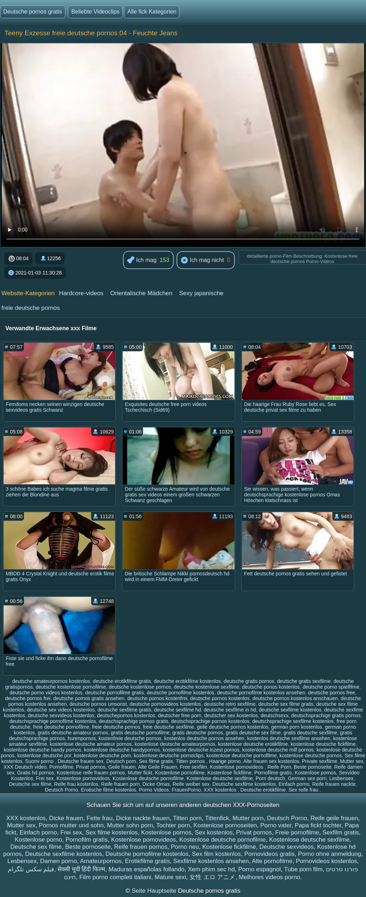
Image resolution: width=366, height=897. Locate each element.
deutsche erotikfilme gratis (122, 681)
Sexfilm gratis (340, 832)
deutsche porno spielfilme (331, 687)
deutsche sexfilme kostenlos (290, 710)
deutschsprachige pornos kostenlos (210, 721)
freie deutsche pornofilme (61, 727)
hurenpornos (82, 738)
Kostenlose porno (38, 839)
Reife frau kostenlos (76, 784)
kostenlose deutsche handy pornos (42, 750)
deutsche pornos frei (27, 698)
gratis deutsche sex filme (253, 732)
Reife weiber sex (191, 784)
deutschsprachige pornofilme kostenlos (52, 721)
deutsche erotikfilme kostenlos (187, 681)
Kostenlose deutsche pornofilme (148, 778)
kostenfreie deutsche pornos (130, 738)
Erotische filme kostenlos (108, 790)
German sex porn (307, 778)
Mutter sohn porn (130, 825)
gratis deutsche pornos (197, 732)
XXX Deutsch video (25, 767)
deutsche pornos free (331, 692)
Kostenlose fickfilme (229, 772)
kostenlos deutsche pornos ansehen (204, 738)
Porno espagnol (259, 869)
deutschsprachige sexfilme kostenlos (293, 721)
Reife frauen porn (120, 784)
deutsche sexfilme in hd (230, 710)
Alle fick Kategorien (151, 12)
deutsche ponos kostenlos (271, 687)
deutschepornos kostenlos (126, 715)
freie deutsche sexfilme (168, 727)
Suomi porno (40, 761)
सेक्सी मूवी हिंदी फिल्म (81, 869)
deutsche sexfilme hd (177, 710)
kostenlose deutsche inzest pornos (201, 750)
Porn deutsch (270, 778)
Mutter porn (247, 818)
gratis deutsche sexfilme (310, 732)
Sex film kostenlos (216, 854)
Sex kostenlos (214, 832)
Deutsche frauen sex (80, 761)
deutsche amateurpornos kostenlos (51, 681)
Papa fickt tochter (318, 825)
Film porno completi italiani (115, 877)
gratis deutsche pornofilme (140, 732)
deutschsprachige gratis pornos (326, 715)
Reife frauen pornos (140, 846)
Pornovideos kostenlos (326, 861)
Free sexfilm (193, 767)
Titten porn (187, 818)
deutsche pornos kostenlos (220, 698)
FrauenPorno (186, 790)
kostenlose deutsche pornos (311, 755)
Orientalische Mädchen (141, 293)
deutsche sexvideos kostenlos (61, 715)
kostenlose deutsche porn (102, 755)
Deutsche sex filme (30, 784)
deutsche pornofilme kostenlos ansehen (261, 692)
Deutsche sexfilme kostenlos (244, 784)
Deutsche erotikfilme (263, 790)
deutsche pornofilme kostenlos (180, 692)
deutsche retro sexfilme (230, 704)
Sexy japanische (201, 293)
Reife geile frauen (334, 818)
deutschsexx (274, 715)
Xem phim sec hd (211, 869)
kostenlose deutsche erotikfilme (253, 744)
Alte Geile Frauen (157, 767)
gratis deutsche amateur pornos (73, 732)
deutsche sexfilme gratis (124, 710)
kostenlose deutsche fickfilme (323, 744)
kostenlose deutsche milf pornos (278, 750)
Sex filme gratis (156, 761)
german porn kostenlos (296, 727)
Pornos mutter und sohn (71, 825)
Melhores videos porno (269, 877)
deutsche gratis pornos (249, 681)
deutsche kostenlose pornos (140, 687)
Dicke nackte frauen (142, 818)
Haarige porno (225, 761)
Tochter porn (173, 825)
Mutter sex (351, 761)
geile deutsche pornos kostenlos (232, 727)
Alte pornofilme (272, 861)
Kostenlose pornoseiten (225, 825)
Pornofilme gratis (273, 772)
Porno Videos (154, 790)
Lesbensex (341, 778)
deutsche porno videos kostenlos (46, 692)
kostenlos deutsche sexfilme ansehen (288, 738)
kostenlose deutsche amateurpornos (175, 744)
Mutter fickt (140, 772)
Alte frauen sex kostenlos (271, 761)
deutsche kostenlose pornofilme (71, 687)
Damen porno (58, 861)
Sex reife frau (304, 790)
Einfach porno (293, 784)
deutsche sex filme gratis (285, 704)
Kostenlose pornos (315, 772)
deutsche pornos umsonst (98, 704)
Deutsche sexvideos (286, 846)
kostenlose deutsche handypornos (122, 750)
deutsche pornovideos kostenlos (165, 704)
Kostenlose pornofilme (180, 772)
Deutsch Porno (61, 790)
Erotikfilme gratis (147, 861)
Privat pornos (90, 767)
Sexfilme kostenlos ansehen (211, 861)
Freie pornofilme (297, 832)
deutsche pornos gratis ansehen (88, 698)
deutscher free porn (179, 715)
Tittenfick (217, 818)
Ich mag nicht (202, 260)
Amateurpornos (101, 861)
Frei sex (45, 778)
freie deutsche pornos (30, 307)
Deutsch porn (121, 761)
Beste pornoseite (312, 767)
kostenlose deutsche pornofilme (241, 755)
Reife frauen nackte (333, 784)
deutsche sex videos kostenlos (61, 710)
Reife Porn (279, 767)
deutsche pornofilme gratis (114, 692)
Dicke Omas (156, 784)
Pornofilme (61, 767)
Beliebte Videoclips (95, 12)
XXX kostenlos (221, 790)
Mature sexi (170, 877)
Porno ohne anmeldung (329, 854)
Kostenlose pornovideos (237, 767)
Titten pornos (191, 761)
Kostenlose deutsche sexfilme (220, 778)
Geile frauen (121, 767)
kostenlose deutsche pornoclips (168, 755)
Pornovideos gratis (269, 854)
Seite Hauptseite (155, 890)
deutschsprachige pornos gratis (133, 721)
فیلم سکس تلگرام (31, 869)
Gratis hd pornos (35, 772)
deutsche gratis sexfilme (304, 681)
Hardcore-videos (81, 293)
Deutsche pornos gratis (32, 12)
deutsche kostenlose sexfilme (206, 687)
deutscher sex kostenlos (231, 715)
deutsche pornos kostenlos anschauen (295, 698)
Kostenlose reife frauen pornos (91, 772)
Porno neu (185, 846)
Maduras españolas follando (147, 869)
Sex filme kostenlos (111, 832)
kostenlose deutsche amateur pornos (91, 744)
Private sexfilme (319, 761)
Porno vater (275, 825)
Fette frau (99, 818)
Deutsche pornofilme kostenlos (146, 854)
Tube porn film (303, 869)
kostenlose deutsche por (44, 755)
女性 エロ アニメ (212, 877)
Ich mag (141, 260)
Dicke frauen (66, 818)
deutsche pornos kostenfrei (157, 698)
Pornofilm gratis (86, 839)
